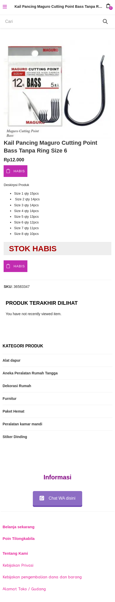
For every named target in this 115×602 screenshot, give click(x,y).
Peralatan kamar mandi (22, 424)
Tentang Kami (15, 553)
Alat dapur (11, 360)
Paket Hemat (13, 411)
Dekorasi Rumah (17, 386)
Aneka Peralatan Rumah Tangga (30, 373)
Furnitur (10, 398)
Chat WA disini (57, 498)
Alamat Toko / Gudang (24, 589)
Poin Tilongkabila (19, 538)
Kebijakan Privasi (18, 565)
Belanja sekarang (18, 527)
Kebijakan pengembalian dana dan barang (42, 577)
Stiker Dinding (15, 437)
